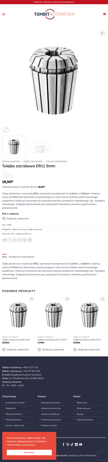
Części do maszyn (33, 161)
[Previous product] (10, 175)
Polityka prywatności (51, 419)
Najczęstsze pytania (50, 402)
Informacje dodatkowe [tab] (21, 257)
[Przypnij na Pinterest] (25, 240)
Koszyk (80, 414)
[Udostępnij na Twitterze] (15, 240)
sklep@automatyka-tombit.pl (25, 374)
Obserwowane (83, 408)
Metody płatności (14, 414)
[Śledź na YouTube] (80, 444)
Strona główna (11, 161)
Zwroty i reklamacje (15, 425)
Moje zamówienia (85, 419)
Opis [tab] (4, 257)
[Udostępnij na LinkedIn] (30, 240)
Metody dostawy (14, 419)
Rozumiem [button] (29, 452)
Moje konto (82, 402)
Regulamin (11, 408)
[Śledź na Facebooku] (63, 444)
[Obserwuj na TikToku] (72, 444)
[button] (3, 14)
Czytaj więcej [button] (28, 445)
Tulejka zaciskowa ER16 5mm (87, 339)
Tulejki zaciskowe (56, 161)
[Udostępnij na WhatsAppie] (4, 240)
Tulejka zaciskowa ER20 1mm (16, 339)
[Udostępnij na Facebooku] (9, 240)
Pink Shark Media (88, 455)
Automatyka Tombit (15, 402)
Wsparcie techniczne (51, 408)
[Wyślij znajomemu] (20, 240)
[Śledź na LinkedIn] (76, 444)
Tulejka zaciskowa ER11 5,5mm (52, 339)
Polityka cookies (49, 425)
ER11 (13, 234)
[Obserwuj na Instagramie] (67, 444)
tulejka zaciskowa (23, 234)
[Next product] (4, 175)
